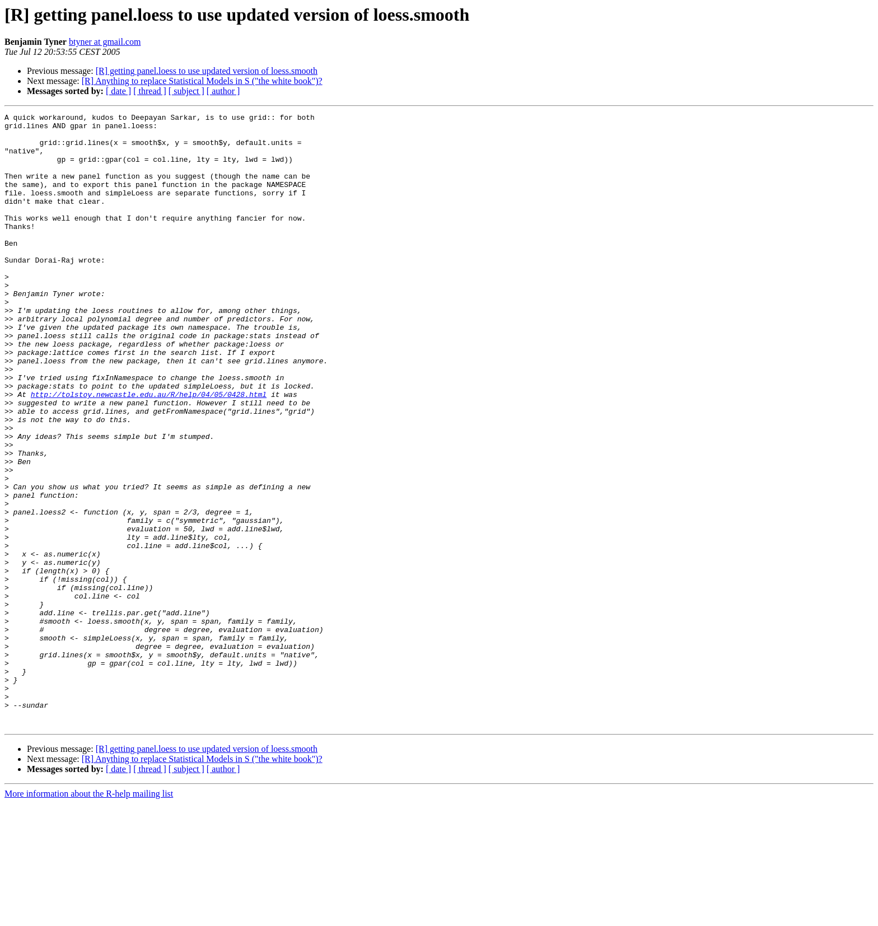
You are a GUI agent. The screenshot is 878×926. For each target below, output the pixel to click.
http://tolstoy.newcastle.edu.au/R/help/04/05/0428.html (149, 451)
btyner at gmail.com (105, 41)
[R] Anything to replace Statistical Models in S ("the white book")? (202, 81)
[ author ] (223, 91)
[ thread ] (149, 91)
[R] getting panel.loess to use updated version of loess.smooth (206, 71)
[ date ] (118, 91)
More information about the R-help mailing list (88, 916)
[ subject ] (186, 91)
